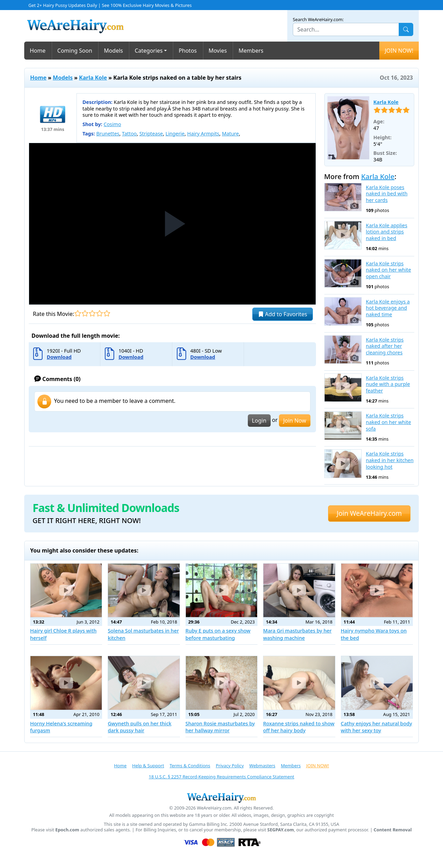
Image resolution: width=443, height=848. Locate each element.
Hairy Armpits (203, 133)
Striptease (151, 133)
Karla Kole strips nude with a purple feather (388, 384)
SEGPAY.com (280, 830)
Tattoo (129, 133)
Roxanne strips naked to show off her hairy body (298, 727)
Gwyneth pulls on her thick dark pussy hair (139, 727)
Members (250, 50)
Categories (149, 50)
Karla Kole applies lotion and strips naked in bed (386, 231)
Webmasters (262, 765)
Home (38, 50)
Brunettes (107, 133)
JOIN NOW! (399, 50)
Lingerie (174, 133)
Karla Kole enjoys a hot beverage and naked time (388, 308)
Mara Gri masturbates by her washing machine (297, 634)
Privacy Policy (230, 765)
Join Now (294, 420)
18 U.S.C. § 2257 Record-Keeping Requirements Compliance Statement (221, 777)
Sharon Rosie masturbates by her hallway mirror (220, 727)
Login (259, 420)
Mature (230, 133)
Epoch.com (67, 830)
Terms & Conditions (190, 765)
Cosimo (112, 124)
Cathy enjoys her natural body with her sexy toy (376, 727)
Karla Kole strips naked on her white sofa (388, 422)
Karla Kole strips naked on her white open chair (388, 270)
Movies (218, 50)
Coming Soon (74, 50)
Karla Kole (93, 77)
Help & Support (148, 765)
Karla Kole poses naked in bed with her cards (386, 193)
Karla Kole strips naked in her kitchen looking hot (390, 460)
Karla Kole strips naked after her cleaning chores (385, 346)
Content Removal (393, 830)
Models (113, 50)
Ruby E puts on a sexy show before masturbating (218, 634)
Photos (188, 50)
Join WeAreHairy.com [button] (369, 513)
